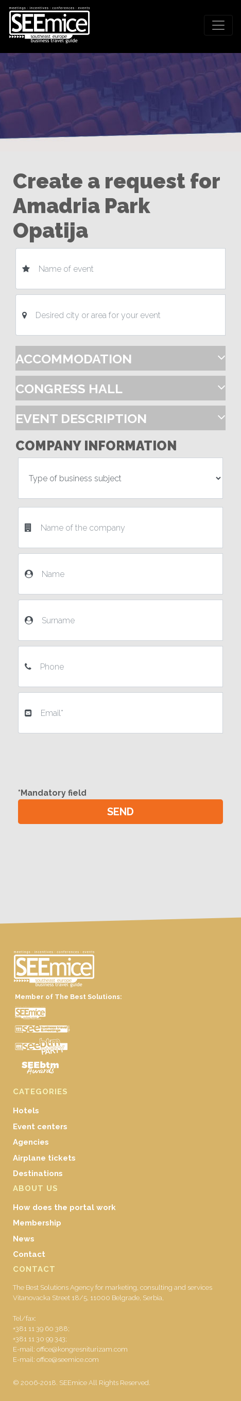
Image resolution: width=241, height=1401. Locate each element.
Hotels (26, 1110)
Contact (29, 1254)
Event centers (40, 1126)
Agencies (31, 1142)
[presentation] (99, 759)
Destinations (38, 1173)
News (24, 1239)
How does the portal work (64, 1207)
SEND (120, 811)
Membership (37, 1223)
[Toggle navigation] (218, 25)
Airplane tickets (44, 1158)
